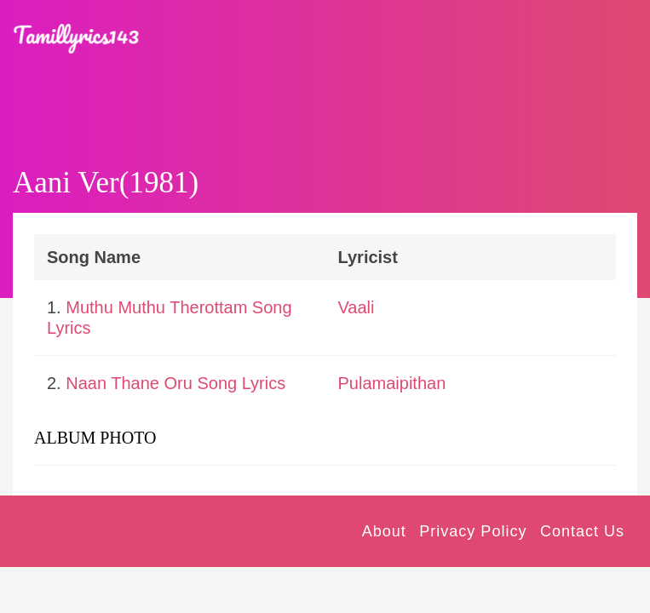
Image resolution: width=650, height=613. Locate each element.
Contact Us (582, 531)
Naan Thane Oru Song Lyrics (175, 383)
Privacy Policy (472, 531)
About (384, 531)
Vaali (356, 307)
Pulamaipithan (392, 383)
